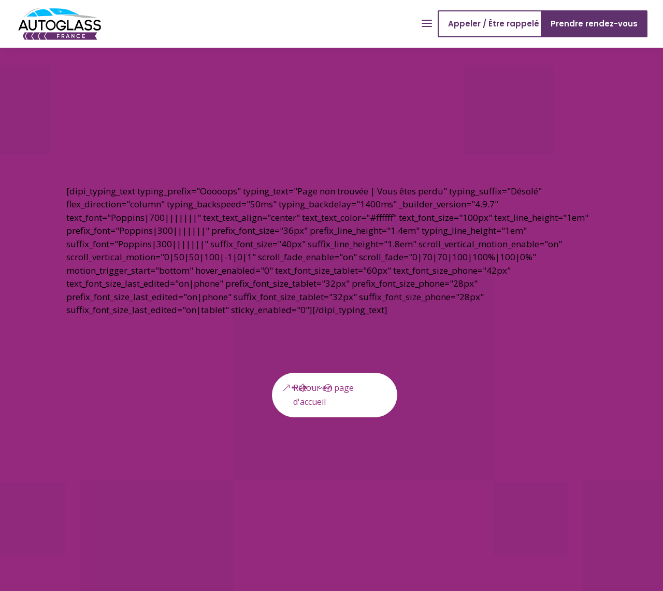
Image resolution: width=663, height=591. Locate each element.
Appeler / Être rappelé (493, 23)
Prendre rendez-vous (594, 23)
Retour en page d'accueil (323, 394)
